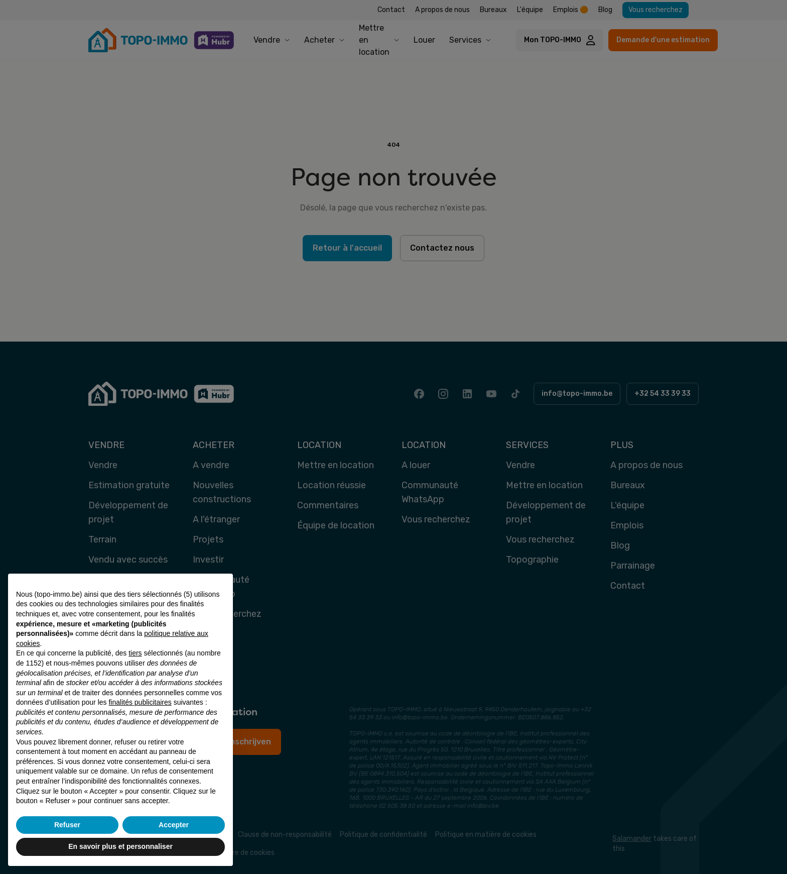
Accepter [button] (174, 825)
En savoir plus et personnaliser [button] (120, 846)
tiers (135, 653)
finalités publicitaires (139, 702)
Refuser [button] (67, 825)
